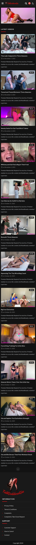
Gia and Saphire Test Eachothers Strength (15, 418)
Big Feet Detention (7, 309)
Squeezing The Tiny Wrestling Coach (13, 273)
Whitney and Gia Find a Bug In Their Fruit (15, 164)
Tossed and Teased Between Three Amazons (16, 92)
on (9, 58)
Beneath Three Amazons (9, 237)
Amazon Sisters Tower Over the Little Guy (15, 382)
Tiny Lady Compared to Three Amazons (14, 56)
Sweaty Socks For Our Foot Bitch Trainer (14, 128)
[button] (3, 15)
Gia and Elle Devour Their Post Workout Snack (16, 454)
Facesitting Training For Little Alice (13, 346)
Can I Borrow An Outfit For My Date (13, 201)
